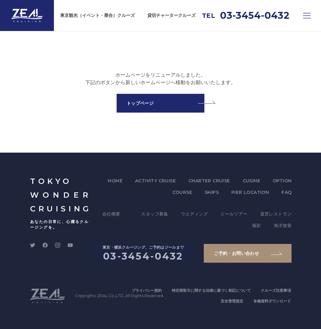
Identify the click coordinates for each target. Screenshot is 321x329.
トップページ (140, 103)
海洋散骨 (283, 225)
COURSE (182, 192)
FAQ (287, 192)
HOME (115, 181)
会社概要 (111, 213)
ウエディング (194, 213)
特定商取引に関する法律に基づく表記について (211, 290)
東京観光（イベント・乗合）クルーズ (97, 15)
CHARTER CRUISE (209, 181)
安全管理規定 (232, 301)
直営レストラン (276, 213)
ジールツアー (233, 213)
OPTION (282, 181)
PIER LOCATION (250, 192)
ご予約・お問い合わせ (236, 253)
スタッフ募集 (154, 213)
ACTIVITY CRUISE (155, 181)
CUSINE (251, 181)
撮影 (256, 225)
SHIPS (212, 192)
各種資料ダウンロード (272, 301)
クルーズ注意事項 (276, 290)
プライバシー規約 (147, 290)
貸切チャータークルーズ (171, 15)
